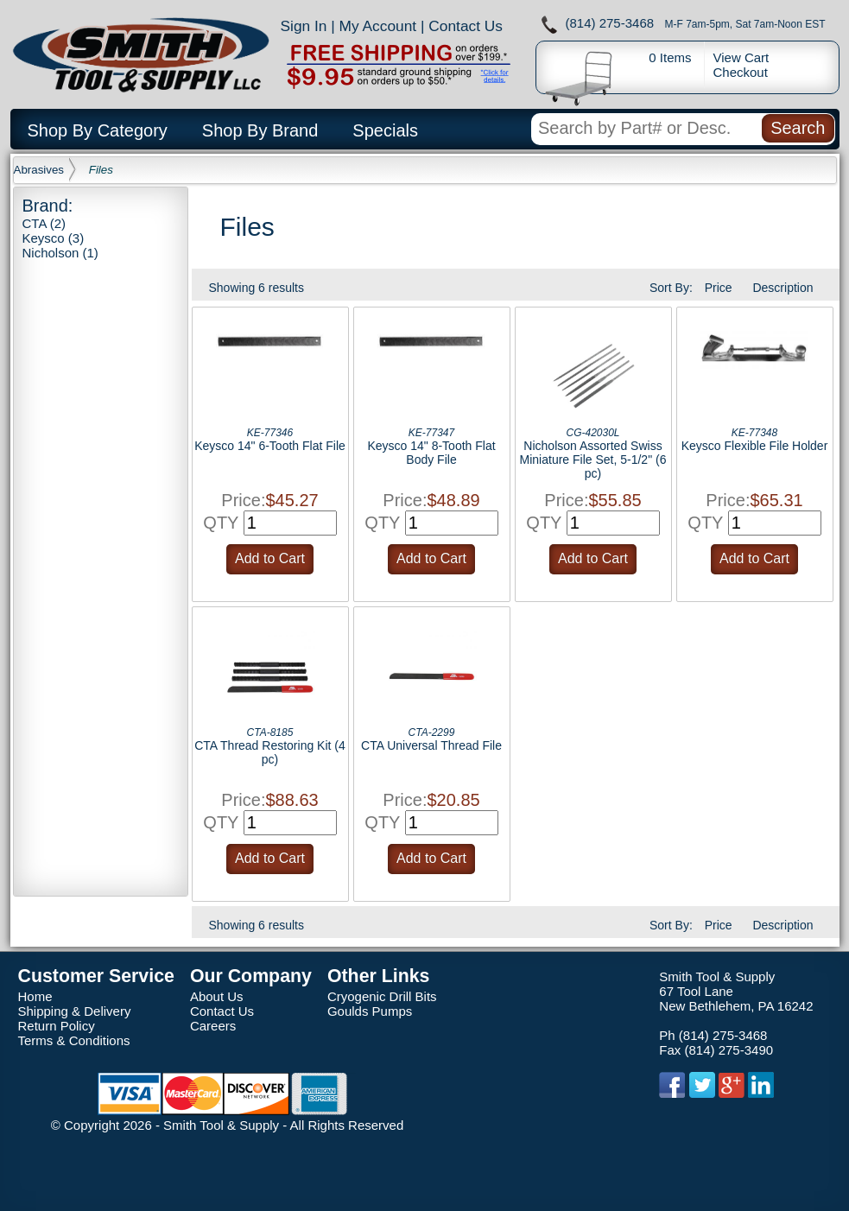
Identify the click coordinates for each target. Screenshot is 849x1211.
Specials (385, 130)
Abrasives (39, 169)
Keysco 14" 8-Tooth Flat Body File (431, 452)
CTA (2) (44, 223)
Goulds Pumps (369, 1011)
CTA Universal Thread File (431, 745)
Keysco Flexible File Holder (754, 446)
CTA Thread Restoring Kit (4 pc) (269, 752)
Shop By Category (98, 130)
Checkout (740, 72)
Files (101, 169)
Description (782, 288)
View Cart (741, 57)
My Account (378, 26)
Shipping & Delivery (74, 1011)
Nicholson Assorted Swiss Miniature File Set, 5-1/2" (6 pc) (593, 459)
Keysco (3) (53, 238)
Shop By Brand (260, 130)
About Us (217, 996)
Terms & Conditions (74, 1040)
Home (35, 996)
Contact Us (465, 26)
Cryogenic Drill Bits (382, 996)
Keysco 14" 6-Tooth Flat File (269, 446)
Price (718, 288)
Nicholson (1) (60, 252)
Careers (213, 1025)
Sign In (304, 26)
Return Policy (56, 1025)
